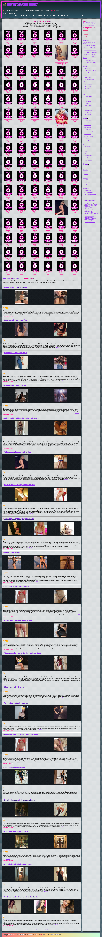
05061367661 (61, 124)
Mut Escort (87, 88)
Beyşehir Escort (88, 129)
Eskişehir (58, 10)
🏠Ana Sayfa (6, 10)
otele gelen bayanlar (63, 15)
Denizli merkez (87, 179)
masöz (87, 213)
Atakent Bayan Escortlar (90, 50)
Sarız (85, 151)
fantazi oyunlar (93, 213)
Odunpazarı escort (88, 192)
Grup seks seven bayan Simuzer (16, 831)
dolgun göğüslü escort (90, 218)
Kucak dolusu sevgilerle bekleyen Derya (19, 800)
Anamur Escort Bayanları (90, 70)
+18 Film (5, 13)
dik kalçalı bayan (89, 217)
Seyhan (86, 34)
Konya (27, 10)
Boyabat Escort (88, 99)
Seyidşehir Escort (88, 136)
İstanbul (37, 10)
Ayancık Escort (87, 96)
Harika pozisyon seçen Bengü (15, 287)
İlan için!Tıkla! (8, 43)
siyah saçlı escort (89, 212)
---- (6, 307)
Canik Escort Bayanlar (89, 54)
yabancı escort (81, 15)
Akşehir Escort (87, 127)
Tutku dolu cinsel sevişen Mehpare (17, 586)
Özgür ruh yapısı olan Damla (15, 385)
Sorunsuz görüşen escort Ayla (15, 320)
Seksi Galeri (10, 13)
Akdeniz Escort (88, 68)
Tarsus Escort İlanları (89, 79)
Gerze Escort (87, 108)
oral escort (54, 15)
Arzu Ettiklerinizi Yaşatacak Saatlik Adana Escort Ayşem (61, 63)
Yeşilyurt (86, 174)
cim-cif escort (16, 15)
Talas (85, 153)
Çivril (85, 184)
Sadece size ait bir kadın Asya (15, 353)
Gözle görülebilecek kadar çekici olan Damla (21, 897)
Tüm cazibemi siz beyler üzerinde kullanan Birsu (22, 653)
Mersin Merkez (87, 90)
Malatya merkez (88, 171)
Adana (53, 10)
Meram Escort (87, 122)
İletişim (15, 13)
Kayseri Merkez (88, 155)
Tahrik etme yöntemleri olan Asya (16, 703)
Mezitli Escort (87, 75)
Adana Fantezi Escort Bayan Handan (61, 126)
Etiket (85, 198)
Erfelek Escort (87, 105)
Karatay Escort (87, 125)
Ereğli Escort (87, 138)
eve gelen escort (25, 15)
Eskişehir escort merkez (90, 194)
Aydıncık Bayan (88, 86)
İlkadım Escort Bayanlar (90, 60)
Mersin (18, 10)
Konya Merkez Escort (89, 140)
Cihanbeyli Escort (88, 131)
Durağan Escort (88, 103)
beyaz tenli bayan (89, 211)
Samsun (13, 10)
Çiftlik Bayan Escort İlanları (90, 52)
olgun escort (47, 15)
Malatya (42, 10)
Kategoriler (89, 28)
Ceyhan (86, 36)
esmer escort (88, 220)
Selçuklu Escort (88, 120)
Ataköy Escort (87, 166)
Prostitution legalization (88, 25)
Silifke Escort (87, 77)
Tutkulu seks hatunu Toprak (14, 767)
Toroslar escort (87, 81)
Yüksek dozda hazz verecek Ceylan (61, 216)
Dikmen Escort (87, 101)
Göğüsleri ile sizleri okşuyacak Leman (18, 864)
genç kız (32, 15)
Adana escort (17, 278)
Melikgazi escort (88, 160)
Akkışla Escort (87, 146)
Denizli (47, 10)
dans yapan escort (89, 219)
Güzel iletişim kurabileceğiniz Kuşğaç (18, 620)
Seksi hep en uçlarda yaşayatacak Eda (19, 519)
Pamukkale (87, 182)
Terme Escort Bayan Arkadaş (91, 47)
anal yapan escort (7, 15)
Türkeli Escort (87, 112)
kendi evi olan (39, 15)
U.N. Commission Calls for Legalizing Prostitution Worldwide (91, 23)
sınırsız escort (73, 15)
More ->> (53, 314)
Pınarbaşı (86, 148)
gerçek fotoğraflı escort (91, 205)
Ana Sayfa (6, 278)
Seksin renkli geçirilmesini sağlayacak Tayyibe (21, 418)
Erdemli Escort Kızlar (89, 72)
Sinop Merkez (87, 114)
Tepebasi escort (88, 190)
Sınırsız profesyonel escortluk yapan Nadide (21, 734)
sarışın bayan (88, 207)
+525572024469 (8, 41)
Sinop (22, 10)
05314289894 (61, 60)
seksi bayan (94, 204)
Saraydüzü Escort (88, 110)
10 (50, 929)
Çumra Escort (87, 134)
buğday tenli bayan (90, 222)
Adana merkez (87, 31)
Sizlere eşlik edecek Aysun (14, 687)
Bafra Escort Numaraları (90, 45)
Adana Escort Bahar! (12, 552)
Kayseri (31, 10)
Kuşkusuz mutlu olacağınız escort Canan (19, 485)
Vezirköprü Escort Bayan (90, 62)
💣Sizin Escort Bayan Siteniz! (20, 4)
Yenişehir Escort (88, 84)
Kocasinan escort (88, 157)
